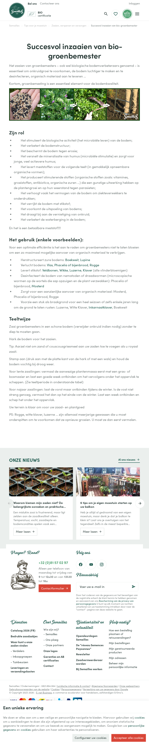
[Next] (140, 503)
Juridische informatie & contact (73, 686)
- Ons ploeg (50, 640)
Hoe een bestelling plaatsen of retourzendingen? (120, 633)
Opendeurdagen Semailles (86, 637)
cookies (140, 717)
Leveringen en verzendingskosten (23, 669)
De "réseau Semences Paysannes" (90, 647)
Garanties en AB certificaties (53, 658)
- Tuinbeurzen (19, 662)
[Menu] (137, 14)
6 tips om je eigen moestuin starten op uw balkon (106, 505)
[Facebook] (80, 564)
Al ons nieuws (126, 459)
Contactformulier (54, 588)
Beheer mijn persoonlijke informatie (123, 665)
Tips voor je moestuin (35, 25)
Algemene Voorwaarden (105, 686)
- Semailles (50, 634)
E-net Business (44, 692)
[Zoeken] (106, 14)
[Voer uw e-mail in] (107, 586)
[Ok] (133, 586)
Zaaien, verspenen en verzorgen (69, 25)
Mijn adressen (117, 658)
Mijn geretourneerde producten (122, 650)
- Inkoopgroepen (21, 656)
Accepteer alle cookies (129, 738)
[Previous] (9, 503)
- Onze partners (53, 645)
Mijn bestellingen (119, 643)
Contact (48, 666)
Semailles (14, 25)
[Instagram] (101, 564)
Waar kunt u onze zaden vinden (21, 644)
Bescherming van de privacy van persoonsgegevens (105, 602)
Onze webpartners (129, 686)
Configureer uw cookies (91, 738)
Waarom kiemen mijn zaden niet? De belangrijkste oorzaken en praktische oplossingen (38, 505)
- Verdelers (17, 651)
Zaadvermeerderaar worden (89, 661)
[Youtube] (91, 564)
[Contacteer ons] (49, 3)
